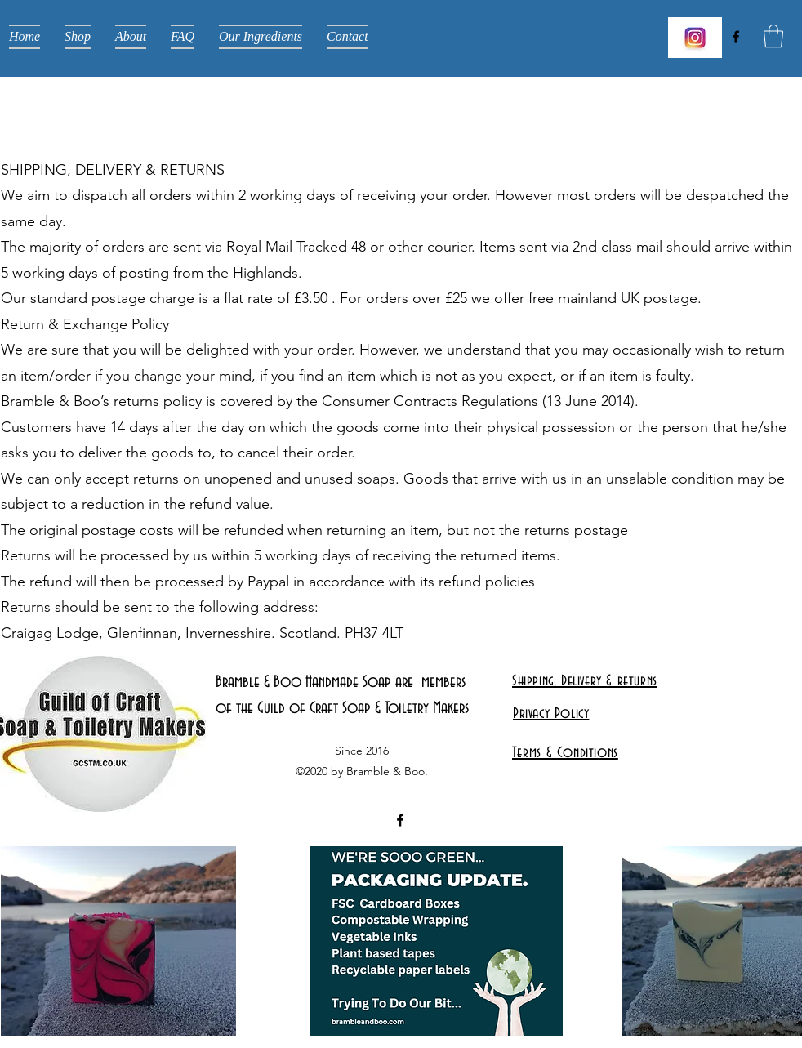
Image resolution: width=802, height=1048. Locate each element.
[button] (773, 36)
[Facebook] (736, 37)
